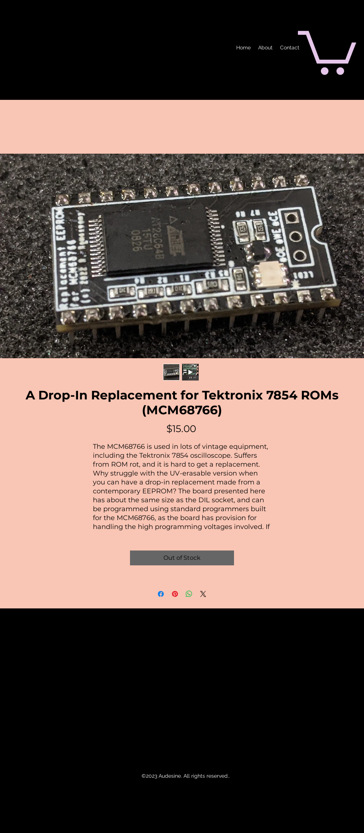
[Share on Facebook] (160, 593)
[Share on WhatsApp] (189, 593)
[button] (327, 50)
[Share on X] (203, 593)
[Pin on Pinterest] (174, 593)
